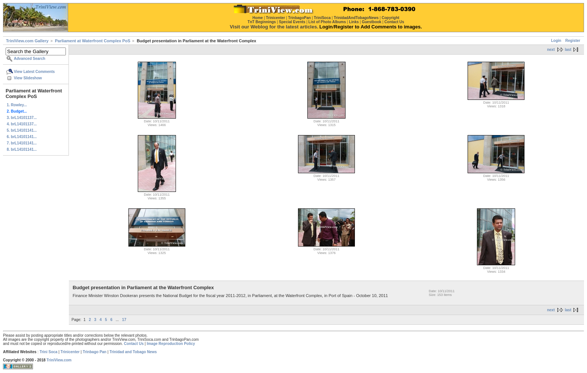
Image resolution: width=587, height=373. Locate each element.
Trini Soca (49, 352)
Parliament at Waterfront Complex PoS (92, 41)
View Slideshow (28, 78)
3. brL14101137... (22, 118)
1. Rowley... (17, 105)
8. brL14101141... (22, 149)
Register (572, 41)
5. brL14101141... (22, 130)
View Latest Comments (34, 72)
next (551, 50)
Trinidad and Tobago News (133, 352)
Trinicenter (70, 352)
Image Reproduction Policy (171, 344)
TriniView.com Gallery (27, 41)
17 (124, 320)
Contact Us (134, 344)
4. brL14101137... (22, 124)
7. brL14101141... (22, 143)
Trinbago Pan (94, 352)
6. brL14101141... (22, 137)
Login (556, 41)
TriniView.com (59, 360)
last (568, 50)
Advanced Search (29, 58)
